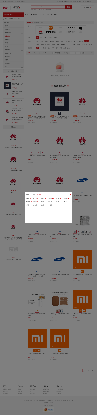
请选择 (39, 194)
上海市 (27, 194)
